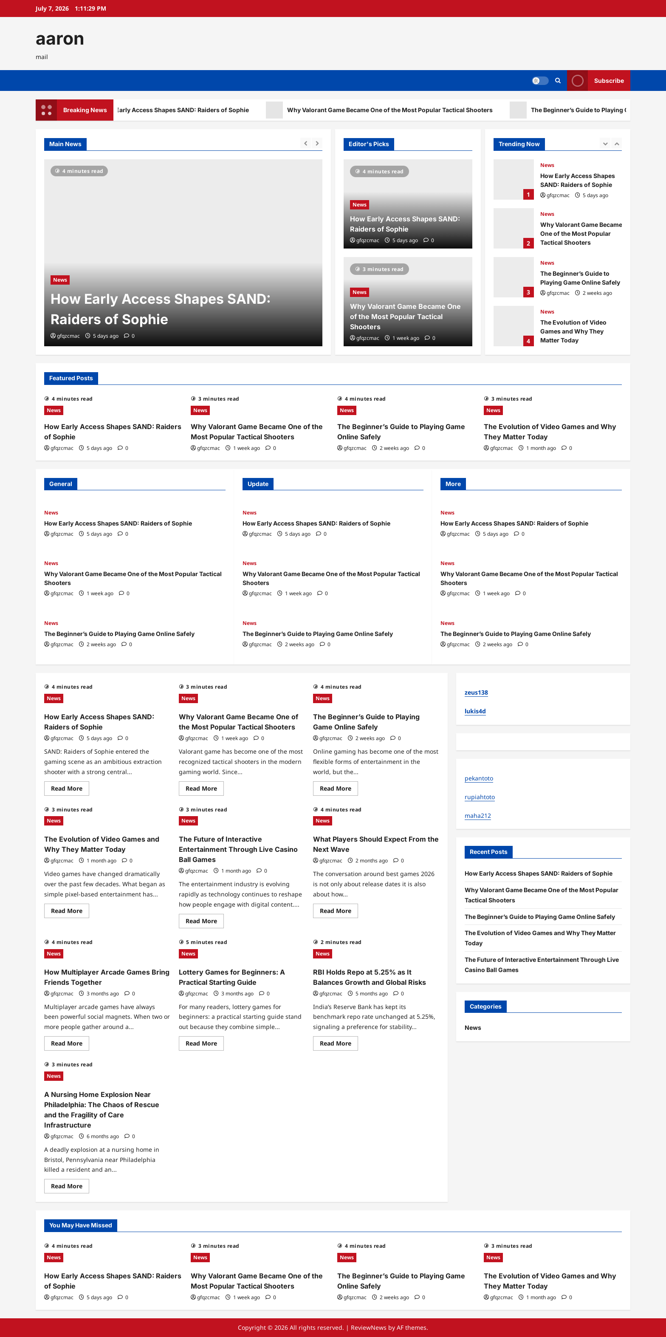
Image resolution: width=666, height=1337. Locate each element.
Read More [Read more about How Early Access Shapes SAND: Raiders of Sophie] (70, 790)
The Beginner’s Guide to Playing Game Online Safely (514, 277)
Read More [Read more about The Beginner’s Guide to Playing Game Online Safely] (339, 790)
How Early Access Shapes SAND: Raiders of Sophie (194, 110)
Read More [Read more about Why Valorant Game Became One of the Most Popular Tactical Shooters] (205, 790)
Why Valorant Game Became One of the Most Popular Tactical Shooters (409, 110)
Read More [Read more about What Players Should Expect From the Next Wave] (339, 912)
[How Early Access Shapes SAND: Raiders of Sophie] (183, 252)
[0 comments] (129, 335)
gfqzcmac (68, 335)
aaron (60, 38)
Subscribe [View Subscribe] (595, 80)
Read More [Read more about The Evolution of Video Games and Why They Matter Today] (70, 912)
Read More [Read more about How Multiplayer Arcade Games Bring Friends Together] (70, 1045)
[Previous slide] (305, 143)
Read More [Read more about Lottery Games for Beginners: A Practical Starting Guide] (205, 1045)
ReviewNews (369, 1327)
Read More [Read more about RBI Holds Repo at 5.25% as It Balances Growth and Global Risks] (339, 1045)
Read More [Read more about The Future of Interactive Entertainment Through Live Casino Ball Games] (205, 922)
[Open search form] (558, 80)
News (60, 279)
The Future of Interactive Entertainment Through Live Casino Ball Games (238, 849)
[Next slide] (317, 143)
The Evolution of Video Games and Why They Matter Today (514, 326)
